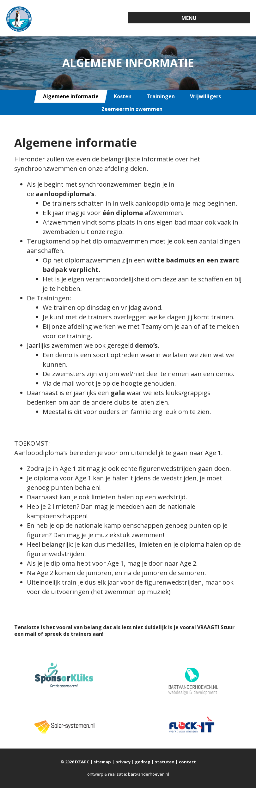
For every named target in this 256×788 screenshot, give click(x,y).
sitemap (102, 762)
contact (187, 762)
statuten (164, 762)
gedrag (142, 762)
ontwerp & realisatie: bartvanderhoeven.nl (128, 774)
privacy (123, 762)
